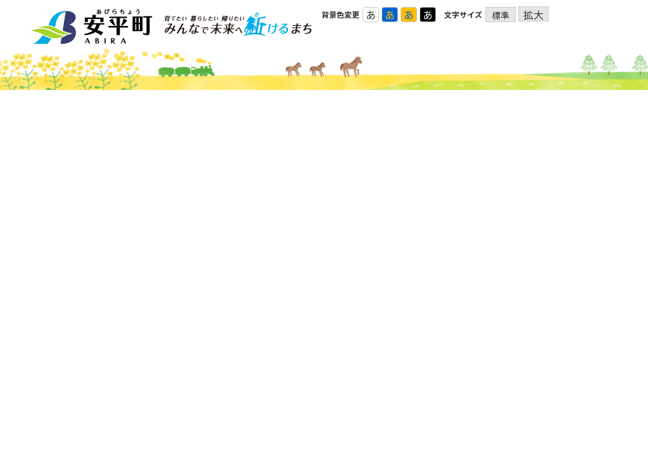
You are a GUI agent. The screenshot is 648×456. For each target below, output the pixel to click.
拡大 (533, 14)
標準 (500, 15)
